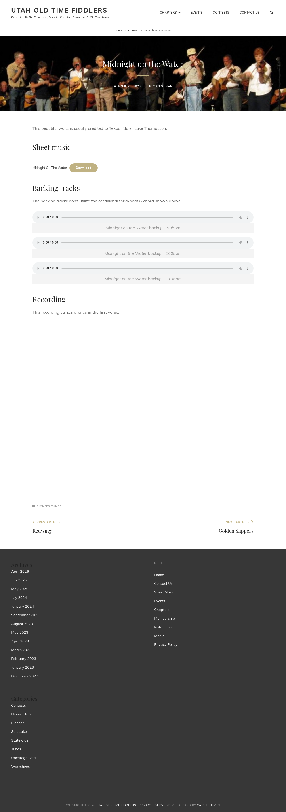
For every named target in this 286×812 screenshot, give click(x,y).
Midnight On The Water (49, 168)
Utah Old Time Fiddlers (59, 10)
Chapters (168, 13)
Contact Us (250, 13)
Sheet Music (164, 592)
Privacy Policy (165, 644)
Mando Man (162, 86)
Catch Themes (208, 805)
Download (83, 168)
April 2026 (20, 571)
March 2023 (21, 650)
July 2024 (19, 597)
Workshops (20, 766)
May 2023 (19, 632)
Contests (221, 13)
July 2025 (19, 580)
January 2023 (22, 667)
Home (118, 30)
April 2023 (20, 641)
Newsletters (21, 714)
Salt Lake (19, 731)
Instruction (163, 627)
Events (197, 13)
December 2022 (24, 676)
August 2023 (22, 623)
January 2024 (22, 606)
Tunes (56, 506)
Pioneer (133, 30)
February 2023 (23, 658)
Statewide (20, 740)
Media (159, 635)
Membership (164, 618)
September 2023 (25, 615)
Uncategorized (23, 757)
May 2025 (19, 589)
